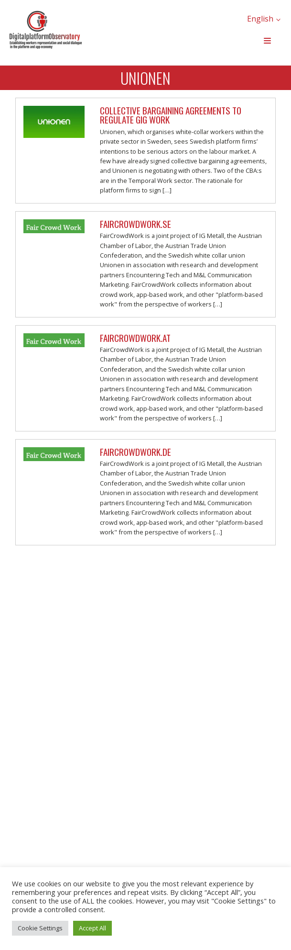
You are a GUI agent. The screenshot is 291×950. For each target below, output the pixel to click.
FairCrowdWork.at (135, 338)
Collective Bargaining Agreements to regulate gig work (170, 114)
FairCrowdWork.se (135, 224)
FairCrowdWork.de (135, 452)
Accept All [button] (92, 928)
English (260, 18)
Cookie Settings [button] (40, 928)
